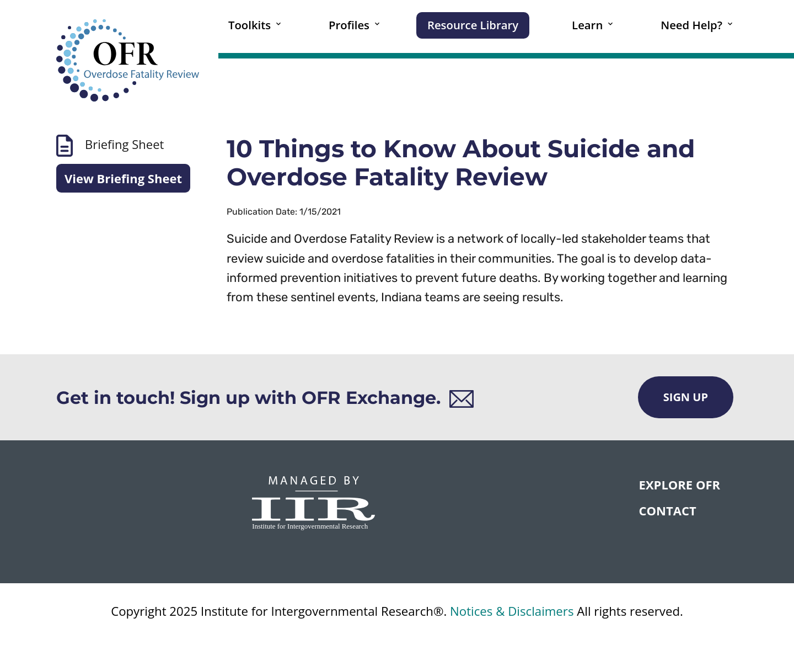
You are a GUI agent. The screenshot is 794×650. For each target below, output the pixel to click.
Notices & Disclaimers (511, 611)
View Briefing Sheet (123, 178)
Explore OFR (679, 484)
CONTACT (667, 510)
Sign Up (685, 397)
